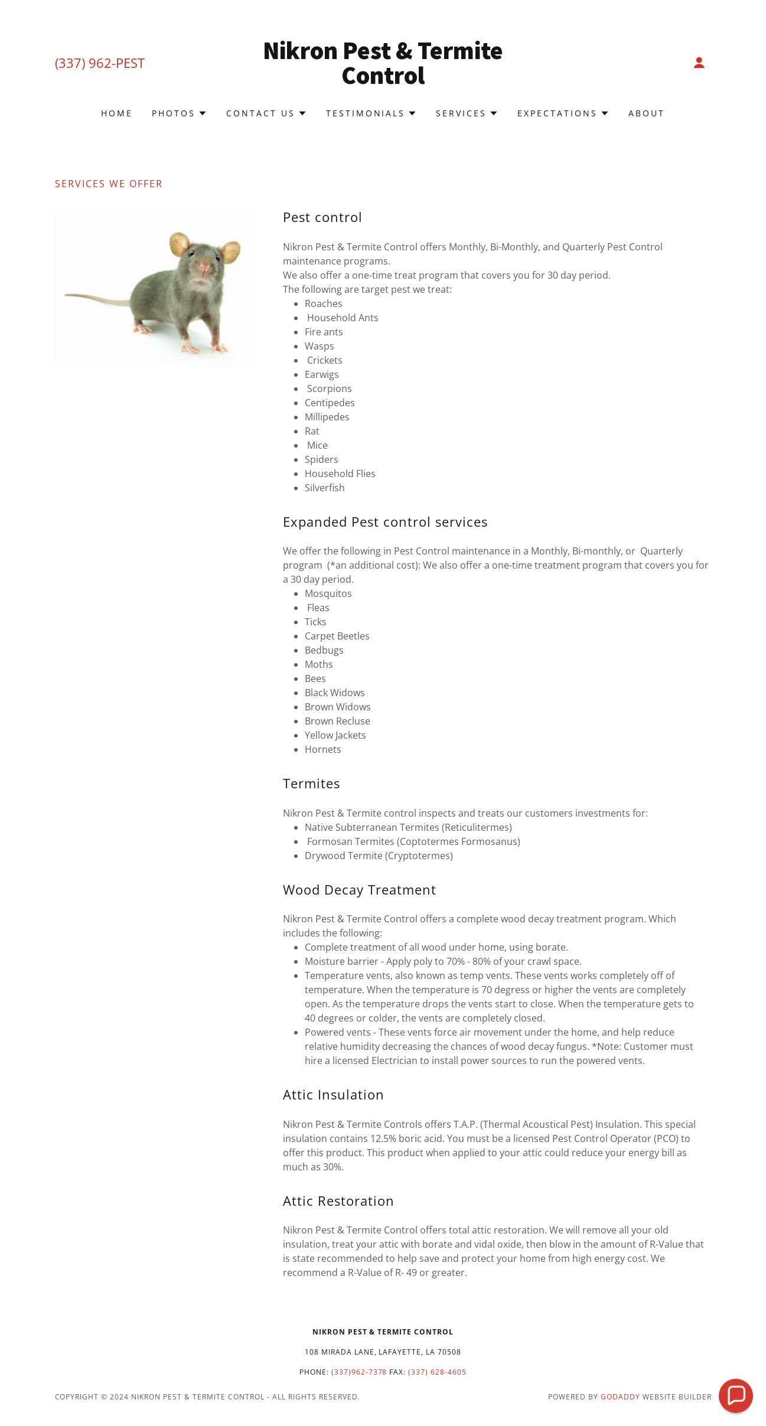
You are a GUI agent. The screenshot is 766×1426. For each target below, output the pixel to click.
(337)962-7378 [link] (359, 1372)
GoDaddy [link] (620, 1397)
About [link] (646, 113)
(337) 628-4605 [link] (437, 1372)
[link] (383, 80)
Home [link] (117, 113)
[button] (699, 62)
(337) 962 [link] (83, 62)
